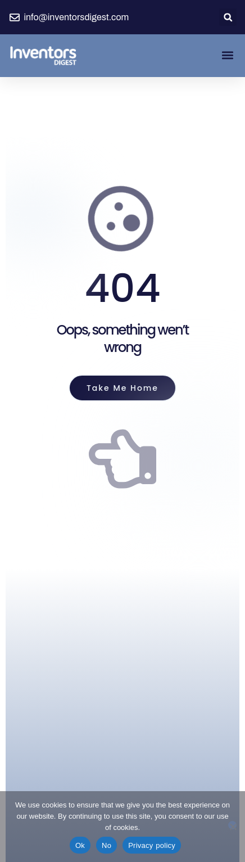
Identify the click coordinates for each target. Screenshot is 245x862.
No (106, 845)
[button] (228, 17)
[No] (232, 825)
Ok (80, 845)
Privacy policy (151, 845)
